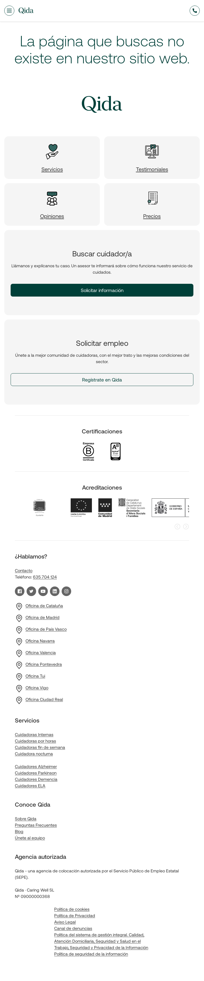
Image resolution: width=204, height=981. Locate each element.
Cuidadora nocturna (34, 753)
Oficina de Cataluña (44, 605)
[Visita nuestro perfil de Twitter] (31, 591)
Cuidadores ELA (30, 785)
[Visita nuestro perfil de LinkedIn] (55, 591)
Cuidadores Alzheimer (36, 766)
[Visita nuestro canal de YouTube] (43, 591)
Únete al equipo (30, 837)
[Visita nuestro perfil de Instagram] (66, 591)
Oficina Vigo (37, 687)
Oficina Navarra (40, 640)
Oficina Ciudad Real (44, 699)
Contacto (23, 570)
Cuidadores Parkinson (36, 772)
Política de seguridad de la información (91, 953)
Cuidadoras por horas (35, 740)
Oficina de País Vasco (46, 628)
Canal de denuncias (73, 928)
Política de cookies (72, 909)
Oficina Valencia (41, 652)
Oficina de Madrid (43, 617)
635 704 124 (45, 576)
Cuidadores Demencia (36, 779)
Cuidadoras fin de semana (40, 747)
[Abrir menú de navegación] (9, 11)
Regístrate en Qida (102, 380)
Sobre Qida (25, 818)
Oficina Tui (35, 675)
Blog (19, 831)
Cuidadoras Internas (34, 734)
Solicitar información (102, 290)
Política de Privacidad (74, 915)
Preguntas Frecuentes (36, 824)
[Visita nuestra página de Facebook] (19, 591)
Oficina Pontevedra (44, 664)
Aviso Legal (65, 921)
